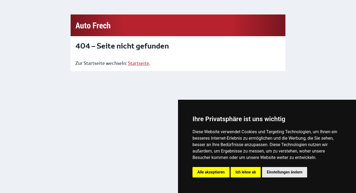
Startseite (138, 63)
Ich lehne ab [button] (245, 172)
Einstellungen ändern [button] (285, 172)
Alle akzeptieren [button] (211, 172)
